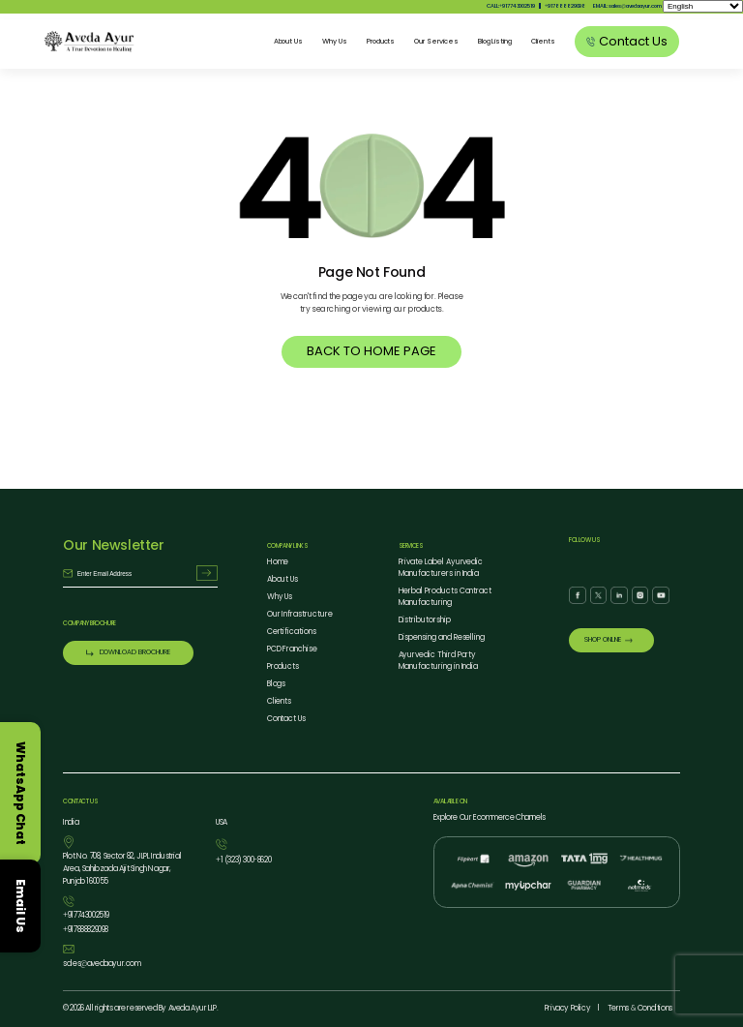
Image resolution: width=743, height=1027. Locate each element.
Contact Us (286, 719)
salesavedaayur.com (101, 964)
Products (381, 41)
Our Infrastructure (300, 615)
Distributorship (425, 621)
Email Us (21, 906)
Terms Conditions (640, 1008)
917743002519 (86, 916)
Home (278, 563)
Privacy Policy (567, 1008)
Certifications (291, 632)
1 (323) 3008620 (243, 862)
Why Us (334, 41)
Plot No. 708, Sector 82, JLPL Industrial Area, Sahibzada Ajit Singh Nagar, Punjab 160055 (122, 870)
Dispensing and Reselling (442, 638)
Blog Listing (495, 41)
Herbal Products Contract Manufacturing (445, 598)
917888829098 (565, 6)
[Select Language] (703, 6)
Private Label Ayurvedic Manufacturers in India (441, 569)
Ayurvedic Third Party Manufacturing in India (439, 661)
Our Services (436, 41)
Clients (543, 41)
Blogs (276, 685)
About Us (289, 41)
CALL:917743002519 (511, 6)
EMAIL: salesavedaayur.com (627, 6)
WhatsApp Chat (21, 793)
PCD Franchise (292, 650)
